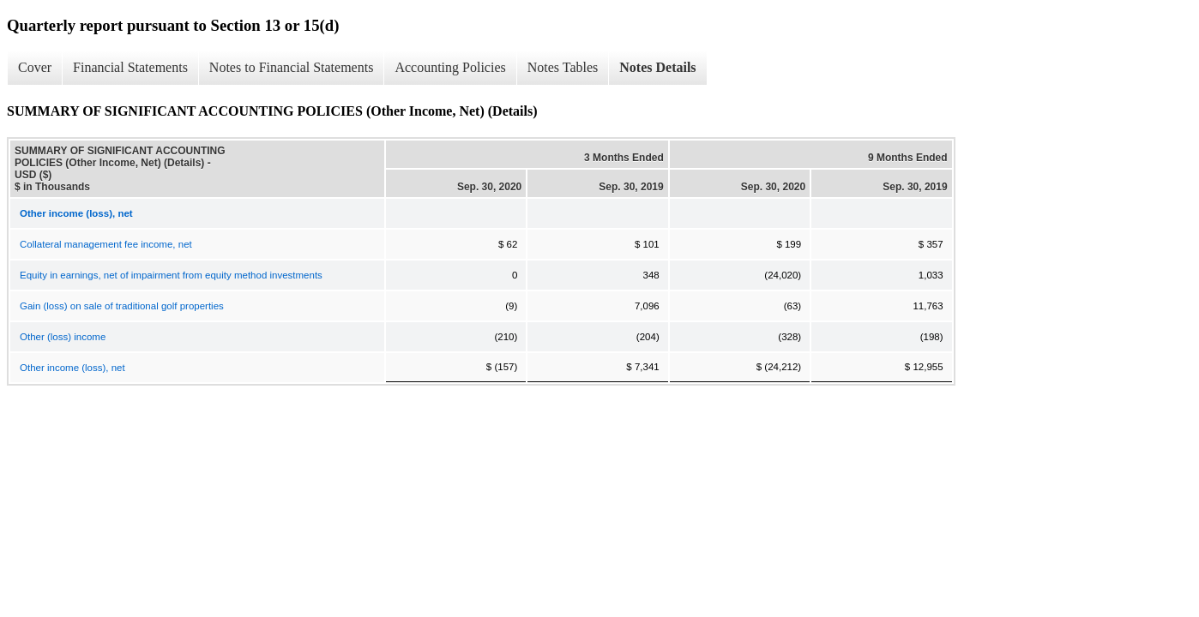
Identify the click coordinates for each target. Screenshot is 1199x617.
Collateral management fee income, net (106, 244)
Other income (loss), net (72, 367)
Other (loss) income (62, 337)
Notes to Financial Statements (291, 67)
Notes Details (657, 67)
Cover (34, 67)
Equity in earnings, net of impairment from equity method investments (171, 275)
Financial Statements (130, 67)
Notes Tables (563, 67)
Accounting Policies (450, 67)
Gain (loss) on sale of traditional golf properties (122, 306)
